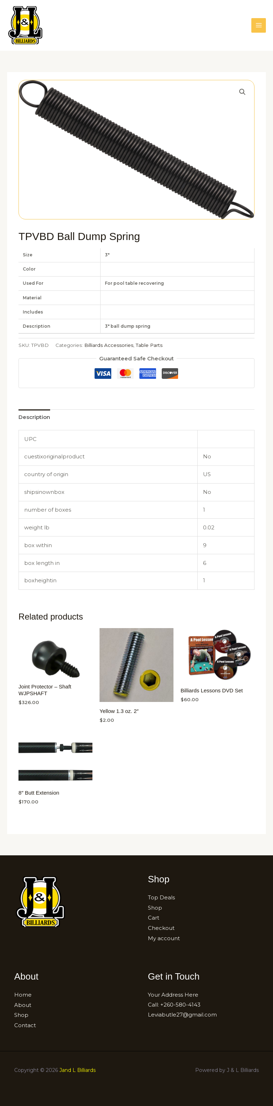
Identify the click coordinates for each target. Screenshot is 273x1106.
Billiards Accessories (108, 345)
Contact (25, 1023)
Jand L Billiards (77, 1068)
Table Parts (149, 345)
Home (23, 993)
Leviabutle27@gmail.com (182, 1013)
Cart (153, 917)
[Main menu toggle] (258, 25)
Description (34, 417)
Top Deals (161, 897)
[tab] (34, 417)
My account (164, 937)
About (22, 1003)
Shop (155, 907)
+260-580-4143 (180, 1003)
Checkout (161, 927)
